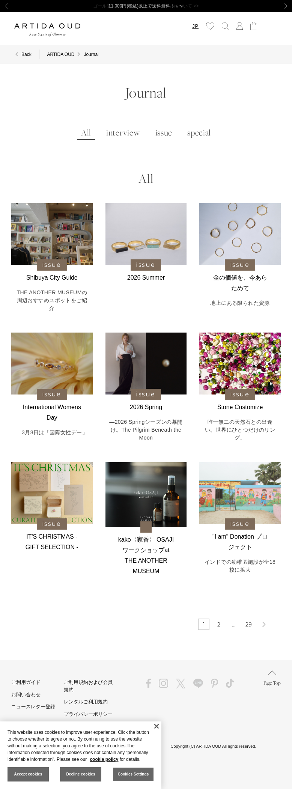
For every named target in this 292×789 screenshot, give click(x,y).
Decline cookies (80, 774)
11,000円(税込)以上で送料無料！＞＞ (146, 6)
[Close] (156, 726)
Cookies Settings (133, 774)
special (199, 132)
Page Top (272, 678)
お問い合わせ (26, 694)
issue (164, 132)
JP (195, 26)
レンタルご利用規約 (86, 702)
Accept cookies (28, 774)
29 (248, 624)
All (86, 132)
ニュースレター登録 (33, 706)
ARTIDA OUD (60, 54)
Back (26, 54)
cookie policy (104, 759)
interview (123, 132)
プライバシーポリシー (88, 714)
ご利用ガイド (26, 682)
